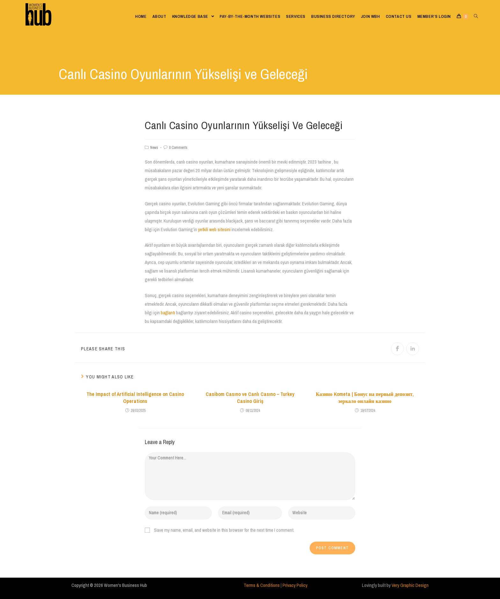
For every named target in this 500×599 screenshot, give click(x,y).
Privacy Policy (295, 585)
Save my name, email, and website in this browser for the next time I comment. (224, 530)
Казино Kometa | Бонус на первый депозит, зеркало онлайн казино (365, 398)
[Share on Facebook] (397, 348)
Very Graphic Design (410, 585)
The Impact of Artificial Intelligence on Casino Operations (135, 398)
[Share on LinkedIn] (412, 348)
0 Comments (178, 147)
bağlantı (168, 312)
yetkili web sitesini (214, 229)
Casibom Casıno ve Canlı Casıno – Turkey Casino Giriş (250, 398)
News (154, 147)
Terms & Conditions (262, 585)
